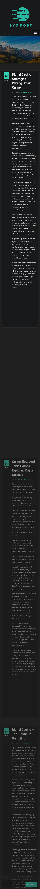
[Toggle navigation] (35, 32)
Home (19, 49)
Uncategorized (26, 85)
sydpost (15, 85)
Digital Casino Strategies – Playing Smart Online (23, 77)
